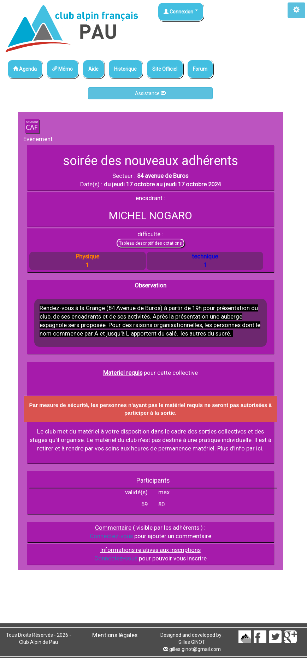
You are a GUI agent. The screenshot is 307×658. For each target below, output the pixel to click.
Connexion (181, 11)
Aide (93, 69)
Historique (125, 69)
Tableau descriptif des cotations (150, 243)
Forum (200, 69)
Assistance (150, 93)
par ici (254, 448)
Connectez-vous (111, 536)
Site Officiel (164, 69)
